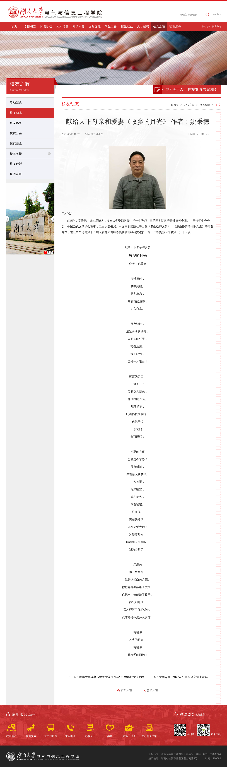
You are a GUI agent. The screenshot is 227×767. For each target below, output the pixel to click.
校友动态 (205, 104)
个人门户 (206, 26)
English (217, 14)
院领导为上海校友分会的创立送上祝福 (183, 677)
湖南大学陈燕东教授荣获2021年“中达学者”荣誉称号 (112, 677)
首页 (176, 104)
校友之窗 (189, 104)
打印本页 (124, 690)
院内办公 (216, 26)
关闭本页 (151, 690)
